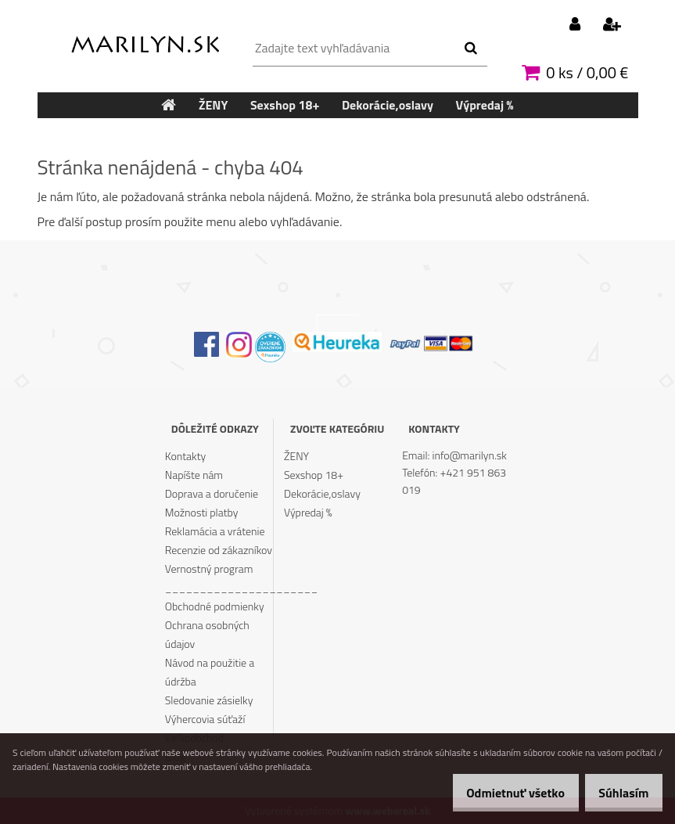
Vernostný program (209, 568)
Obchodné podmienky (214, 606)
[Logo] (145, 41)
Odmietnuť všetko (498, 792)
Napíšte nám (194, 474)
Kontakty (185, 456)
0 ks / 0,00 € (587, 72)
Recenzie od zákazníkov (218, 550)
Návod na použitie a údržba (209, 671)
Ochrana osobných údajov (207, 634)
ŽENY (296, 456)
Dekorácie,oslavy (322, 493)
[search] (470, 48)
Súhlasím (618, 792)
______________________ (219, 587)
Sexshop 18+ (313, 474)
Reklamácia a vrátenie (215, 531)
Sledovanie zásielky (209, 700)
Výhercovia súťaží (205, 719)
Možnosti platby (202, 512)
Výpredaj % (308, 512)
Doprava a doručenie (211, 493)
